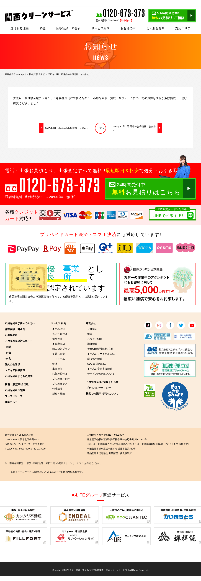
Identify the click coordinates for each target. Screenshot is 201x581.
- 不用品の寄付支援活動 (99, 368)
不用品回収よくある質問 (18, 376)
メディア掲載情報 (15, 370)
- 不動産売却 (58, 343)
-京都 (8, 352)
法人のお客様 (12, 364)
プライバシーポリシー (98, 387)
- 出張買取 (56, 368)
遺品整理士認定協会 (21, 296)
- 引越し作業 (58, 353)
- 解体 (54, 363)
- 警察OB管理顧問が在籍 (99, 348)
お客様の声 (11, 335)
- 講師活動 (91, 343)
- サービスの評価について (100, 373)
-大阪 (8, 346)
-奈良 (8, 358)
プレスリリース (13, 396)
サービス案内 (58, 323)
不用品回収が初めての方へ (20, 323)
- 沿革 (89, 333)
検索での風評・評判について (102, 393)
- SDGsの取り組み (96, 363)
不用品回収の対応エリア (18, 341)
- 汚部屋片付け (59, 373)
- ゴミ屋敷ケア (59, 383)
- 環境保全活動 (94, 358)
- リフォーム (58, 358)
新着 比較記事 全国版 (17, 384)
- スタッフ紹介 (94, 338)
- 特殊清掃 (56, 388)
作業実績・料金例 (15, 329)
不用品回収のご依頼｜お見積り (103, 381)
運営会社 (91, 323)
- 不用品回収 (58, 328)
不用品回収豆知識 (15, 390)
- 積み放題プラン (60, 348)
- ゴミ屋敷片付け (60, 378)
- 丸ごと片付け (59, 333)
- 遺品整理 (56, 338)
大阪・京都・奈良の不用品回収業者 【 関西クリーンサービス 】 (99, 570)
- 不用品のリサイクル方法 (100, 353)
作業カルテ (11, 402)
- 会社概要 (91, 328)
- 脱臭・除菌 (58, 393)
